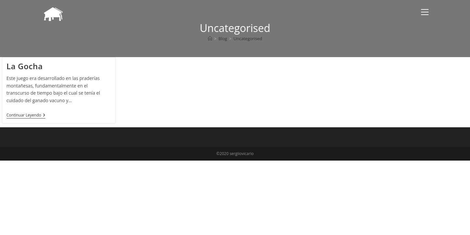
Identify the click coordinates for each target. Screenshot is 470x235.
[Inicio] (210, 38)
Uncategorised (247, 38)
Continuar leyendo (26, 115)
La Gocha (25, 66)
